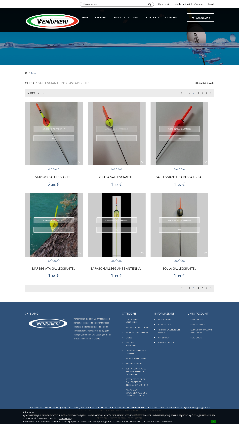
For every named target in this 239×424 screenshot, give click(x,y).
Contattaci (164, 324)
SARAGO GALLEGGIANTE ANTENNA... (116, 268)
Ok (213, 421)
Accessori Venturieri (137, 327)
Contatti (152, 20)
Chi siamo (101, 20)
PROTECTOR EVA (134, 363)
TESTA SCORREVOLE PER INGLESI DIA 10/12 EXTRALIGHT (137, 371)
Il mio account (198, 313)
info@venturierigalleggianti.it (194, 407)
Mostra (31, 92)
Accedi (211, 4)
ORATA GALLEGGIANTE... (116, 177)
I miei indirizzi (198, 324)
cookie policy (65, 418)
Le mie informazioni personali (201, 331)
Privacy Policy (166, 342)
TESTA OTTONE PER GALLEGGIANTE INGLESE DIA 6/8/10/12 (137, 382)
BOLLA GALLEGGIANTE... (179, 268)
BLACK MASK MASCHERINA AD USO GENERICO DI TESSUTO (137, 393)
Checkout (198, 4)
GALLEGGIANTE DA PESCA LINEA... (179, 177)
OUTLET (129, 337)
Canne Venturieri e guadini (136, 352)
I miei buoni (196, 337)
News (136, 20)
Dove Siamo (164, 319)
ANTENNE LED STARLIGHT (132, 344)
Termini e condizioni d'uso (169, 331)
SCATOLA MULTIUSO (136, 358)
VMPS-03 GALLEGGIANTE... (53, 177)
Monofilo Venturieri (137, 332)
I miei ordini (197, 319)
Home (84, 20)
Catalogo (171, 20)
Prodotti (120, 20)
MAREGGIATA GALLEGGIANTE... (54, 268)
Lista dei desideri (182, 4)
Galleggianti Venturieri (133, 321)
